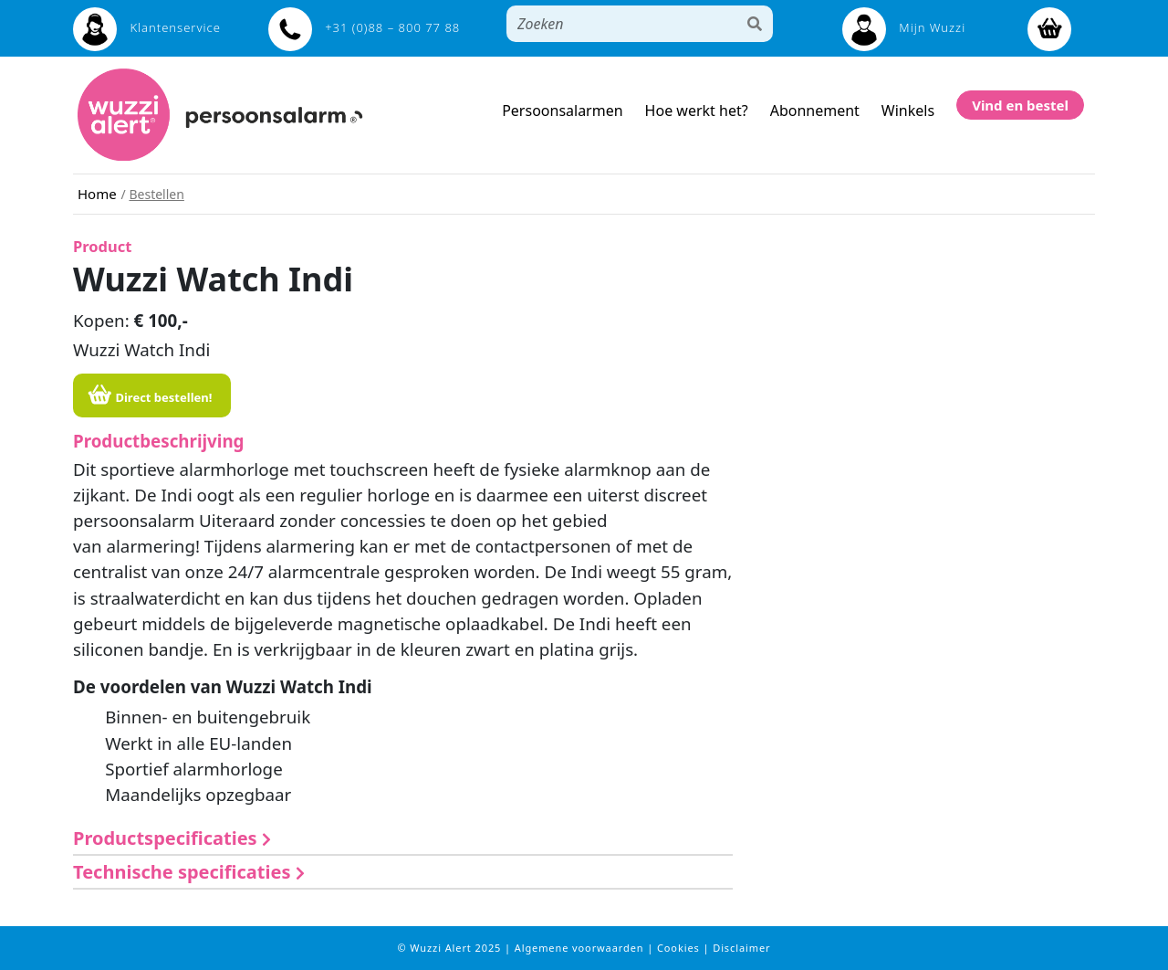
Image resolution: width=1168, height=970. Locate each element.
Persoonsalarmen (562, 110)
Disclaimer (741, 947)
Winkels (907, 110)
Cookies (680, 947)
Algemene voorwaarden (581, 947)
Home (97, 194)
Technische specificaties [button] (189, 871)
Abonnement (815, 110)
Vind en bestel (1020, 105)
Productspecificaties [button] (172, 838)
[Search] (621, 23)
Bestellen (156, 194)
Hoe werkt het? (696, 110)
